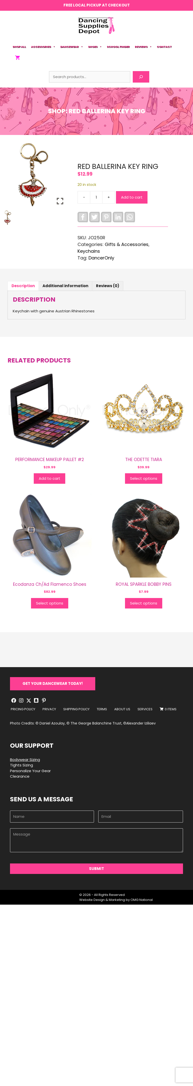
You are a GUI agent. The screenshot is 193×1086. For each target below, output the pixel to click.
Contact (164, 47)
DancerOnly (101, 258)
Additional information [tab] (65, 285)
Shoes (95, 47)
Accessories (43, 47)
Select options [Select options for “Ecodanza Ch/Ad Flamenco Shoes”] (49, 603)
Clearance (20, 776)
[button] (52, 683)
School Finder (118, 47)
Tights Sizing (21, 765)
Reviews (143, 47)
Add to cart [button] (49, 478)
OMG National (141, 899)
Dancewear (71, 47)
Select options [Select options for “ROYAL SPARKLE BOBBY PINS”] (143, 603)
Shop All (19, 47)
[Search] (141, 77)
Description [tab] (23, 285)
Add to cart (131, 197)
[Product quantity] (96, 197)
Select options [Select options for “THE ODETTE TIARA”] (143, 478)
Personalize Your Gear (30, 770)
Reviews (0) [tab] (107, 285)
